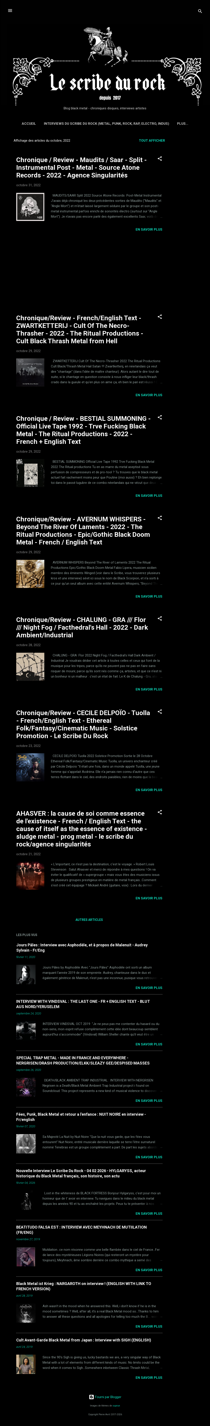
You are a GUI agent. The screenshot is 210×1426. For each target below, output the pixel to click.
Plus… (182, 124)
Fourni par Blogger (105, 1397)
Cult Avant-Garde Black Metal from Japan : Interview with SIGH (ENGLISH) (83, 1340)
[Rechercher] (200, 12)
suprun (116, 1405)
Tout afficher (152, 141)
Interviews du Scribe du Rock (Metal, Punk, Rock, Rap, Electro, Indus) (106, 124)
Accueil (29, 124)
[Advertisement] (189, 201)
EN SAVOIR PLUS (149, 229)
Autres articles (89, 920)
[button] (159, 159)
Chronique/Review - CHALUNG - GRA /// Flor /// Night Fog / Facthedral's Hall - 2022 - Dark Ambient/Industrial (82, 627)
